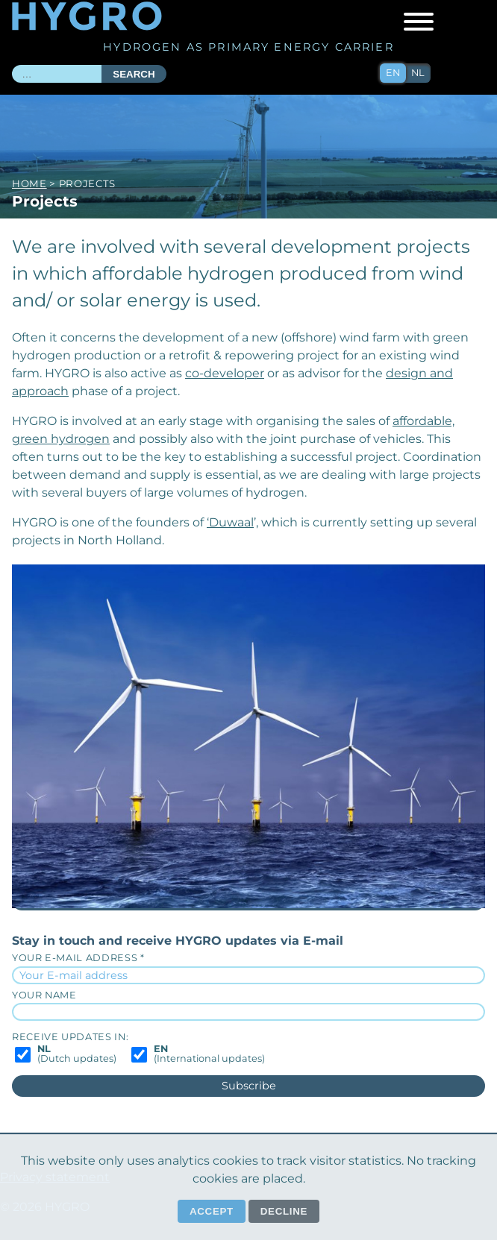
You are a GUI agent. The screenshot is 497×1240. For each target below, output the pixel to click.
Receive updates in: (70, 1036)
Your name (44, 995)
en (393, 72)
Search (133, 74)
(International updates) (209, 1054)
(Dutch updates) (76, 1054)
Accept (212, 1211)
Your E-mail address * (78, 957)
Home (29, 183)
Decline (283, 1211)
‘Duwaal (230, 522)
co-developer (224, 373)
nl (418, 72)
